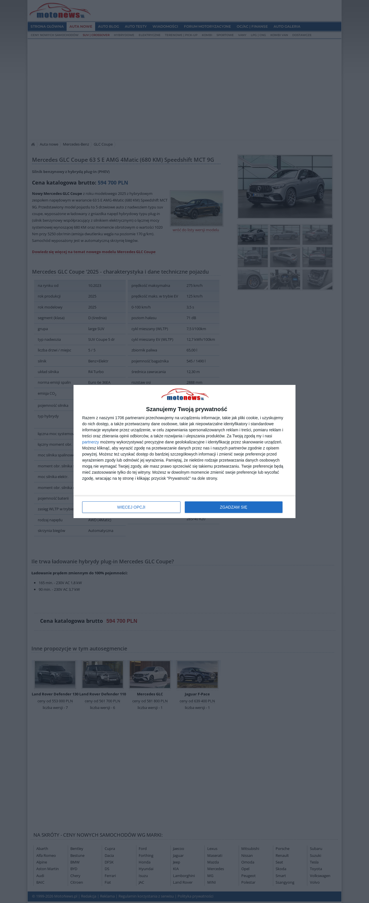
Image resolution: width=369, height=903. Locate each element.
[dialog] (184, 451)
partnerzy (90, 442)
